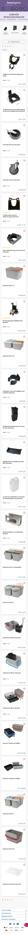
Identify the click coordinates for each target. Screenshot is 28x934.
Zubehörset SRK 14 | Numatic (12, 673)
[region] (14, 30)
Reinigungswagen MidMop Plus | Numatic (13, 321)
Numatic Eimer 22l (8, 849)
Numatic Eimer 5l (8, 602)
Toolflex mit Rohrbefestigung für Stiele (13, 75)
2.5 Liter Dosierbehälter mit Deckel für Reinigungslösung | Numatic (13, 497)
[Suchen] (12, 8)
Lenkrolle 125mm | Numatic (11, 180)
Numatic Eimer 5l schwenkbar (12, 567)
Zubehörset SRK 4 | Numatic (11, 708)
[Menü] (3, 8)
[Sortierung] (14, 50)
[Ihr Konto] (20, 8)
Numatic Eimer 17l (8, 285)
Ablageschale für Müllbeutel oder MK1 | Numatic (13, 462)
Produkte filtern (14, 42)
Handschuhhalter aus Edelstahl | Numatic (13, 533)
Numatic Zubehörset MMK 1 (11, 743)
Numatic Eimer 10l (8, 356)
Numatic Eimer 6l (8, 814)
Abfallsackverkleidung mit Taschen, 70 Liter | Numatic (14, 427)
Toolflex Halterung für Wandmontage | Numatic (11, 216)
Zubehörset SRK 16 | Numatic (12, 638)
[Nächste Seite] (12, 46)
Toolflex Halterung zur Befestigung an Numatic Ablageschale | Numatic (14, 110)
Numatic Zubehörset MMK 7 (11, 778)
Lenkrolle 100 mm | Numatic (11, 145)
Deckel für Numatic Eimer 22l (12, 884)
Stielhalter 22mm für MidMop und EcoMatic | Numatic (13, 392)
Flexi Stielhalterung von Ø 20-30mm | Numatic (14, 251)
